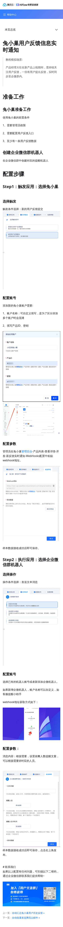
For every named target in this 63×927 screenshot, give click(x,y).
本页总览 (10, 29)
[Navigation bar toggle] (9, 14)
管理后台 (27, 451)
